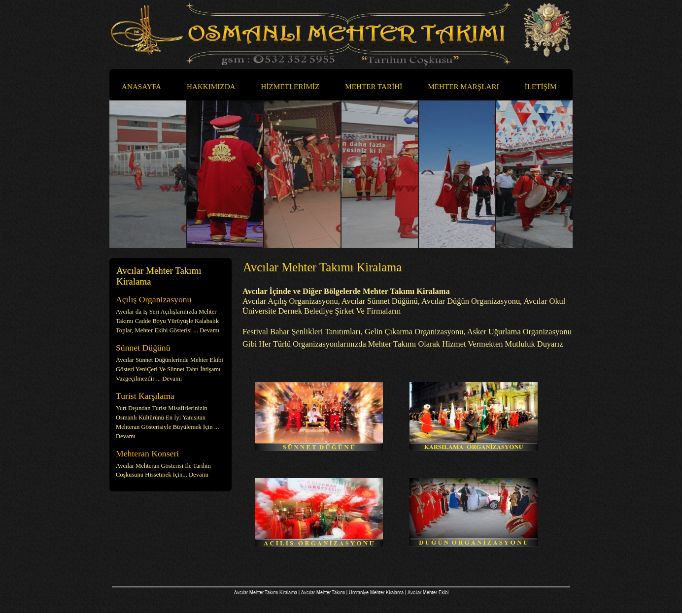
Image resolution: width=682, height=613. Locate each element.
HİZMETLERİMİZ (295, 87)
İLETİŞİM (541, 86)
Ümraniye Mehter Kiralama (376, 591)
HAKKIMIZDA (211, 86)
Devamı (209, 330)
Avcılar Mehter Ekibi (428, 591)
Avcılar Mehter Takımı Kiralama (265, 591)
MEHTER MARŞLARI (463, 86)
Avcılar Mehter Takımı (323, 591)
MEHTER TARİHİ (373, 86)
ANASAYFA (141, 86)
